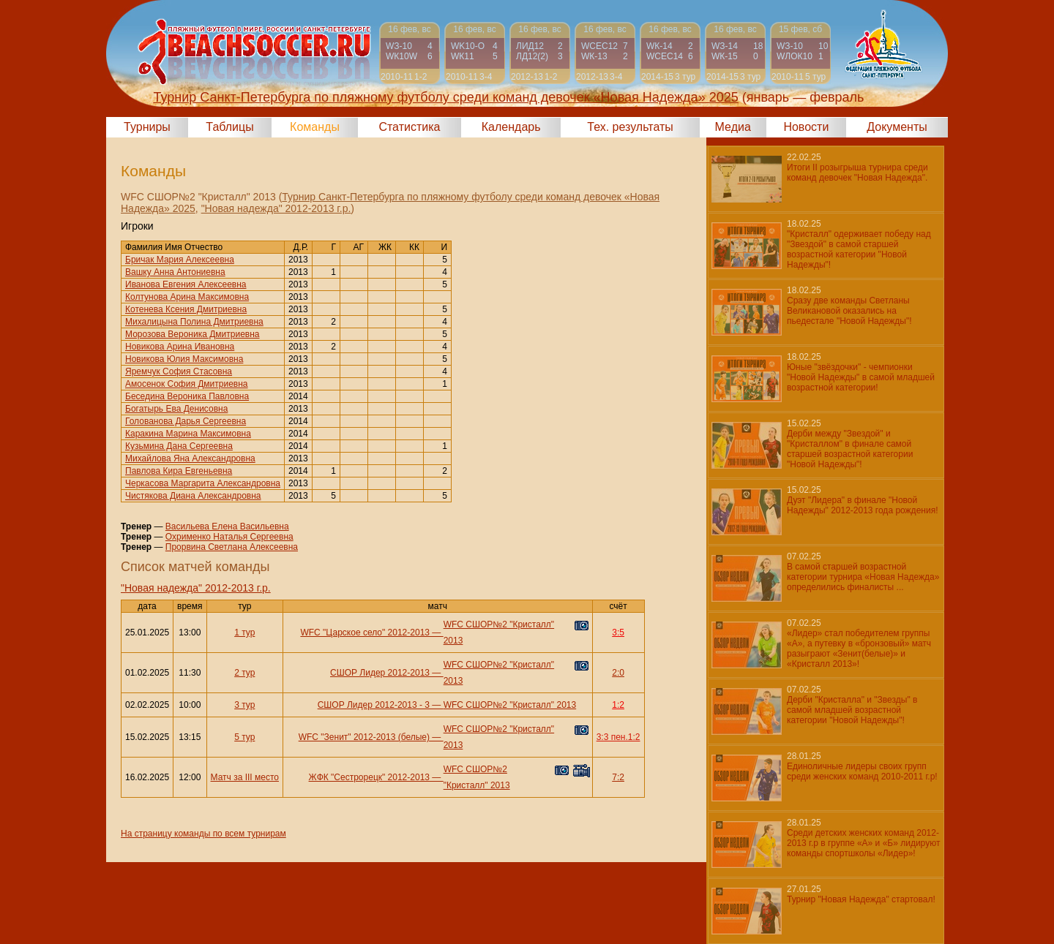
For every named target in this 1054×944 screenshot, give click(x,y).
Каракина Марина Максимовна (188, 433)
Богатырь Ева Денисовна (176, 409)
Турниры (147, 127)
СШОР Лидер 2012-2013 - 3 (374, 705)
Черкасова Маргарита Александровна (202, 483)
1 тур (244, 632)
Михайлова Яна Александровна (190, 458)
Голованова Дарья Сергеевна (185, 421)
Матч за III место (245, 777)
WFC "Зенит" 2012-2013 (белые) (364, 737)
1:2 (618, 705)
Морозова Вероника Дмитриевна (192, 334)
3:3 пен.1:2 (618, 737)
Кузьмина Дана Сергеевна (179, 446)
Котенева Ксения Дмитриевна (186, 309)
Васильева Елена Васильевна (227, 526)
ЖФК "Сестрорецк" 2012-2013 (369, 777)
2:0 (618, 673)
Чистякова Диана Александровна (193, 496)
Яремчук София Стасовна (178, 371)
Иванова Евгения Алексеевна (186, 284)
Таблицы (229, 127)
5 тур (244, 737)
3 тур (244, 705)
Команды (315, 127)
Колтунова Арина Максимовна (187, 297)
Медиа (733, 127)
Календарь (511, 127)
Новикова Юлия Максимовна (184, 359)
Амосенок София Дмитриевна (186, 384)
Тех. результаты (630, 127)
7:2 (618, 777)
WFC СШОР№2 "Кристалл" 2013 (510, 705)
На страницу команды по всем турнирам (203, 833)
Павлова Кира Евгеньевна (178, 471)
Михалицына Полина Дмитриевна (194, 322)
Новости (806, 127)
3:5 (618, 632)
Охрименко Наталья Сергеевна (229, 537)
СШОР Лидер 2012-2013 (380, 673)
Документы (897, 127)
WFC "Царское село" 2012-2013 (365, 632)
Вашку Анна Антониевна (175, 272)
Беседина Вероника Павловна (187, 396)
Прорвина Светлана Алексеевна (231, 547)
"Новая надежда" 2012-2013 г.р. (276, 208)
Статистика (409, 127)
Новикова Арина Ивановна (179, 346)
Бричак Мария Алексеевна (179, 259)
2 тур (244, 673)
